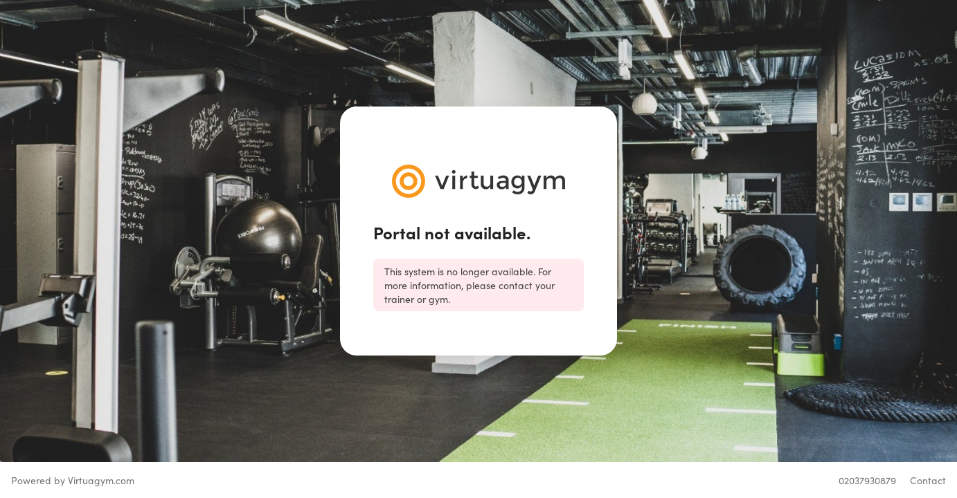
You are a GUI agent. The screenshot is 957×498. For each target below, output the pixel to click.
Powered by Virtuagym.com (72, 480)
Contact (928, 480)
